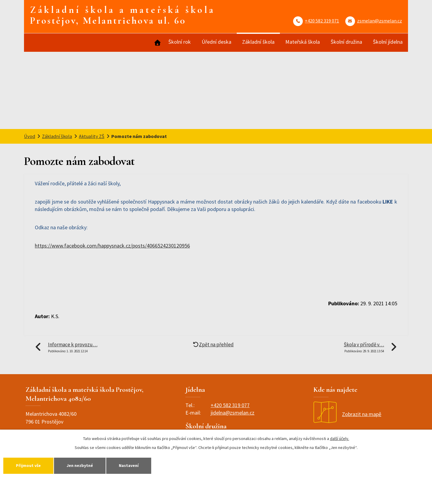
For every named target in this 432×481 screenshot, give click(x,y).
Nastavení (129, 465)
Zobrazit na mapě (347, 414)
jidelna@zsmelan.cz (232, 412)
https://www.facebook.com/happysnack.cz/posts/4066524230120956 (112, 245)
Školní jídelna (388, 41)
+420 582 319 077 (230, 405)
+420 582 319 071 (322, 21)
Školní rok (179, 41)
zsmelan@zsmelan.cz (379, 21)
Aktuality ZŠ (91, 136)
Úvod (157, 43)
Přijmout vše (28, 465)
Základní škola (258, 41)
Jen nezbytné (80, 465)
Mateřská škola (302, 41)
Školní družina (346, 41)
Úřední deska (216, 41)
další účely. (339, 438)
